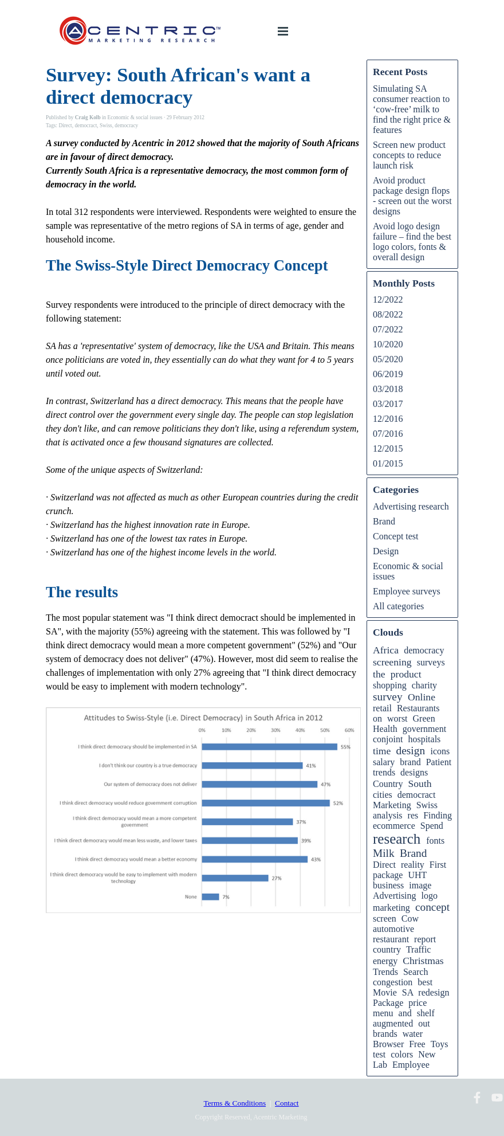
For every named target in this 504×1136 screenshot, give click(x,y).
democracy (126, 125)
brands (385, 1034)
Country (388, 784)
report (425, 939)
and (405, 1013)
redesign (433, 992)
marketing (391, 907)
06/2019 (388, 374)
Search (415, 972)
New (426, 1054)
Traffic (418, 949)
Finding (437, 815)
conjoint (388, 739)
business (388, 885)
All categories (398, 606)
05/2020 (388, 359)
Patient (438, 762)
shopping (390, 685)
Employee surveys (406, 591)
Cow (410, 918)
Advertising (394, 895)
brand (410, 762)
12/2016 (388, 419)
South (419, 783)
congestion (392, 982)
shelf (426, 1013)
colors (402, 1054)
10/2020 (388, 344)
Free (417, 1044)
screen (384, 918)
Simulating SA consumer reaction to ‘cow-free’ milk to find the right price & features (412, 109)
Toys (439, 1044)
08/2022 (388, 314)
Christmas (423, 960)
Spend (431, 826)
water (413, 1034)
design (411, 751)
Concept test (396, 536)
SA (408, 992)
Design (386, 551)
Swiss (106, 125)
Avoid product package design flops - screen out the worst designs (412, 195)
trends (384, 772)
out (424, 1023)
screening (392, 662)
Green (424, 718)
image (420, 885)
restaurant (391, 939)
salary (384, 762)
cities (382, 795)
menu (383, 1013)
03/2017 (388, 404)
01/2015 (388, 463)
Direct (65, 125)
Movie (385, 992)
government (424, 729)
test (379, 1054)
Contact (286, 1103)
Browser (388, 1044)
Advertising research (411, 506)
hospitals (424, 739)
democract (85, 125)
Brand (384, 521)
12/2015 (388, 448)
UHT (417, 875)
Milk (384, 853)
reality (412, 864)
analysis (388, 815)
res (413, 815)
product (406, 674)
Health (385, 729)
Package (388, 1003)
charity (424, 685)
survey (388, 697)
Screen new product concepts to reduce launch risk (409, 155)
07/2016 (388, 433)
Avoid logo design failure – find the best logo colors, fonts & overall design (412, 241)
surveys (431, 662)
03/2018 (388, 389)
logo (430, 895)
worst (397, 718)
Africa (386, 650)
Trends (385, 972)
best (425, 982)
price (417, 1003)
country (387, 949)
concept (432, 907)
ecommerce (394, 826)
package (388, 875)
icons (440, 751)
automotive (393, 929)
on (377, 718)
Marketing (392, 805)
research (396, 839)
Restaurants (418, 708)
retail (382, 708)
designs (414, 772)
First (438, 864)
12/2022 (388, 299)
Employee (411, 1065)
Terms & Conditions (234, 1103)
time (382, 751)
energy (385, 961)
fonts (435, 840)
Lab (380, 1065)
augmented (393, 1023)
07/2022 (388, 329)
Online (421, 697)
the (379, 674)
